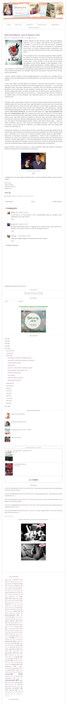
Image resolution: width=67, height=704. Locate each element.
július (7, 388)
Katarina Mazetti (19, 609)
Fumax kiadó (8, 594)
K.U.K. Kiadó (10, 609)
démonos (18, 647)
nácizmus (20, 668)
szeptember (9, 383)
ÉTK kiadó (18, 692)
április (7, 395)
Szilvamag (10, 37)
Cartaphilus (9, 589)
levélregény (18, 662)
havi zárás (19, 653)
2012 (6, 348)
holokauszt (11, 655)
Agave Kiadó (8, 579)
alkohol (19, 637)
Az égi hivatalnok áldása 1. (19, 464)
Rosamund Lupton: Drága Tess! (15, 377)
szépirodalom (8, 678)
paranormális (11, 670)
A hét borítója (11, 365)
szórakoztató (10, 680)
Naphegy (16, 622)
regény (14, 672)
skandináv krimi (9, 676)
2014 (6, 343)
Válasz (12, 219)
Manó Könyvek (10, 621)
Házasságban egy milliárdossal (13, 602)
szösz (21, 680)
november (8, 353)
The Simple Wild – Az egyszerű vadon (22, 450)
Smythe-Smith (10, 632)
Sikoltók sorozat (18, 630)
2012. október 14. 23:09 (24, 236)
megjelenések (15, 664)
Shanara (13, 224)
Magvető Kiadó (18, 619)
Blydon (6, 587)
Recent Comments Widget (9, 516)
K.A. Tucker (16, 452)
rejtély (19, 672)
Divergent (18, 590)
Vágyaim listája (42, 24)
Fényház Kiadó (17, 594)
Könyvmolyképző (10, 615)
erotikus (7, 649)
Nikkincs (13, 212)
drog (6, 647)
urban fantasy (9, 690)
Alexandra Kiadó (18, 579)
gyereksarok (8, 653)
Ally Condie (9, 581)
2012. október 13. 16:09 (22, 212)
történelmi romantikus (12, 688)
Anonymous (8, 488)
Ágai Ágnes (12, 692)
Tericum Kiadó (9, 634)
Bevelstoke (10, 585)
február (8, 400)
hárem (12, 656)
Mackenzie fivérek (9, 619)
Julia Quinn (19, 607)
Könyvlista (18, 24)
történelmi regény (16, 686)
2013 (6, 346)
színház (18, 678)
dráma (11, 647)
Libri (10, 617)
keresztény (20, 658)
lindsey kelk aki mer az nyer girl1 (26, 499)
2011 (6, 406)
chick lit (13, 643)
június (7, 390)
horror (18, 655)
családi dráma (10, 645)
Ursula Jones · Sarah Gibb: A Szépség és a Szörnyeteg (21, 360)
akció (15, 637)
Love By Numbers (17, 617)
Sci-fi (21, 628)
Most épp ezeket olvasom (33, 447)
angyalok (7, 639)
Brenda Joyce (13, 587)
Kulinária (18, 613)
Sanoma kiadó (15, 628)
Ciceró (16, 589)
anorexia (13, 639)
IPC (15, 604)
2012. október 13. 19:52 (22, 224)
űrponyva (7, 695)
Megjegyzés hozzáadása (12, 245)
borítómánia (8, 641)
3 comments (33, 37)
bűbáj (8, 643)
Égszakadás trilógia (9, 693)
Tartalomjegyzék (33, 27)
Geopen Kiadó (29, 196)
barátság (19, 639)
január (7, 403)
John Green (12, 607)
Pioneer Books (18, 624)
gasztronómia (16, 651)
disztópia (17, 645)
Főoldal (33, 201)
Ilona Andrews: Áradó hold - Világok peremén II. (20, 358)
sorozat (17, 676)
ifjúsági (17, 657)
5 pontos (14, 196)
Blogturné (17, 585)
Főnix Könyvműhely (10, 596)
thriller (17, 682)
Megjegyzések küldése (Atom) (18, 286)
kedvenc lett (12, 658)
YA (10, 638)
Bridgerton (20, 587)
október (8, 355)
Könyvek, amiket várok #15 (14, 372)
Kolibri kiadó (17, 611)
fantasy (14, 649)
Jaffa (16, 606)
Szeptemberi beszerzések (14, 380)
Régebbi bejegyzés (57, 201)
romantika (9, 674)
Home (8, 24)
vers (19, 690)
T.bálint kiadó (18, 632)
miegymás (8, 666)
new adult (13, 668)
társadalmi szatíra (9, 684)
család (21, 643)
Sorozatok (29, 24)
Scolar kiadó (10, 630)
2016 (6, 338)
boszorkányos (21, 196)
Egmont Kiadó (8, 592)
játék (6, 658)
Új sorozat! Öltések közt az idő (18, 422)
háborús (7, 657)
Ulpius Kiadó (12, 636)
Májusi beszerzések (16, 437)
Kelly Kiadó (9, 611)
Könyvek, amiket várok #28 (18, 414)
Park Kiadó (9, 624)
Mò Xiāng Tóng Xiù (17, 465)
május (7, 393)
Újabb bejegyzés (9, 201)
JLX (11, 605)
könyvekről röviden (18, 660)
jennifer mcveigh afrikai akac (26, 488)
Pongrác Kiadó (19, 626)
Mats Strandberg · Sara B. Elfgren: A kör (22, 35)
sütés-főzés (10, 682)
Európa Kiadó (18, 592)
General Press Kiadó (17, 598)
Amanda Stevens (17, 581)
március (8, 398)
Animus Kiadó (8, 583)
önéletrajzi (18, 693)
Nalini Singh (10, 623)
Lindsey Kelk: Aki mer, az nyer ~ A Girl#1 (21, 429)
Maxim (21, 621)
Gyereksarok (55, 24)
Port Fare (8, 628)
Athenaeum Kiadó (17, 583)
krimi (8, 660)
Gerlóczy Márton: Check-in (14, 363)
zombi (6, 692)
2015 (6, 341)
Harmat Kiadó (19, 600)
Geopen (9, 183)
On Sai (21, 622)
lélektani (7, 664)
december (8, 350)
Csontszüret (12, 590)
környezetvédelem (10, 662)
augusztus (8, 386)
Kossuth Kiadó (8, 613)
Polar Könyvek (10, 626)
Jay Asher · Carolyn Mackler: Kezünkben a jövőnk (20, 368)
